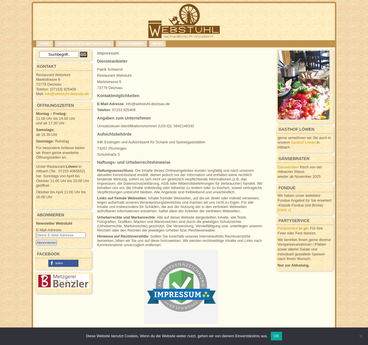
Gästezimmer (131, 43)
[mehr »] (284, 210)
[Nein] (361, 336)
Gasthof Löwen (303, 142)
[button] (63, 263)
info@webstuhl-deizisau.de (67, 94)
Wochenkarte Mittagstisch (84, 43)
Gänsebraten (288, 167)
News (157, 43)
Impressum (108, 53)
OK (276, 336)
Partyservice (293, 228)
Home (45, 43)
